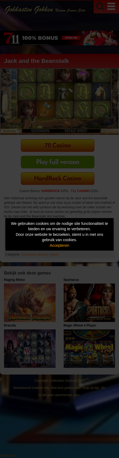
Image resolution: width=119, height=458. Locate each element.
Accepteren (59, 245)
